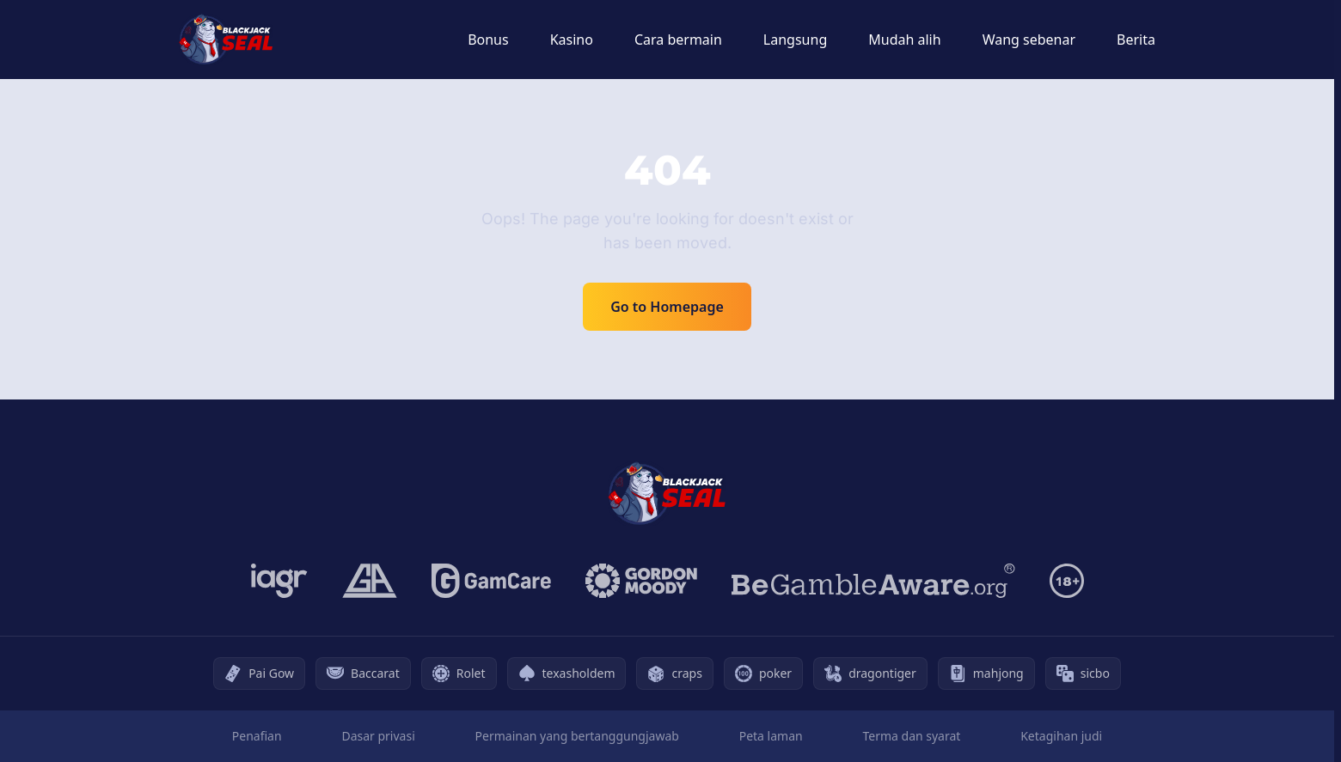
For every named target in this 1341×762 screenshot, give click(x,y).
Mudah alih (904, 39)
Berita (1136, 39)
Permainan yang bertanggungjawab (577, 736)
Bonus (488, 39)
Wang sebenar (1029, 39)
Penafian (257, 736)
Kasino (571, 39)
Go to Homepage (667, 306)
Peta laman (771, 736)
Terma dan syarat (911, 736)
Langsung (795, 39)
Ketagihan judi (1061, 736)
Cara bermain (678, 39)
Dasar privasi (377, 736)
